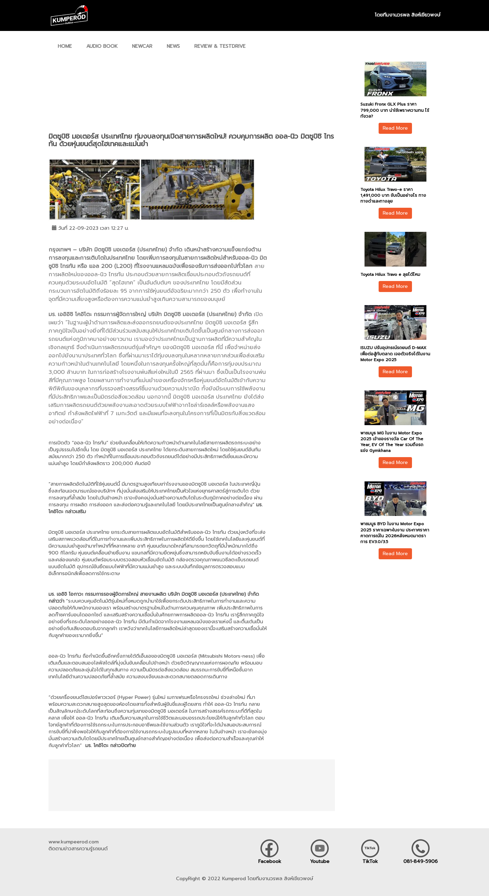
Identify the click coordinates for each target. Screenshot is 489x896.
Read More (395, 128)
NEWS (173, 46)
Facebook (269, 861)
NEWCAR (142, 46)
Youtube (319, 861)
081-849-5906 (420, 861)
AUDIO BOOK (102, 46)
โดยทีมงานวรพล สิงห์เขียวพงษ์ (408, 15)
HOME (65, 46)
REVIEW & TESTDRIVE (220, 46)
